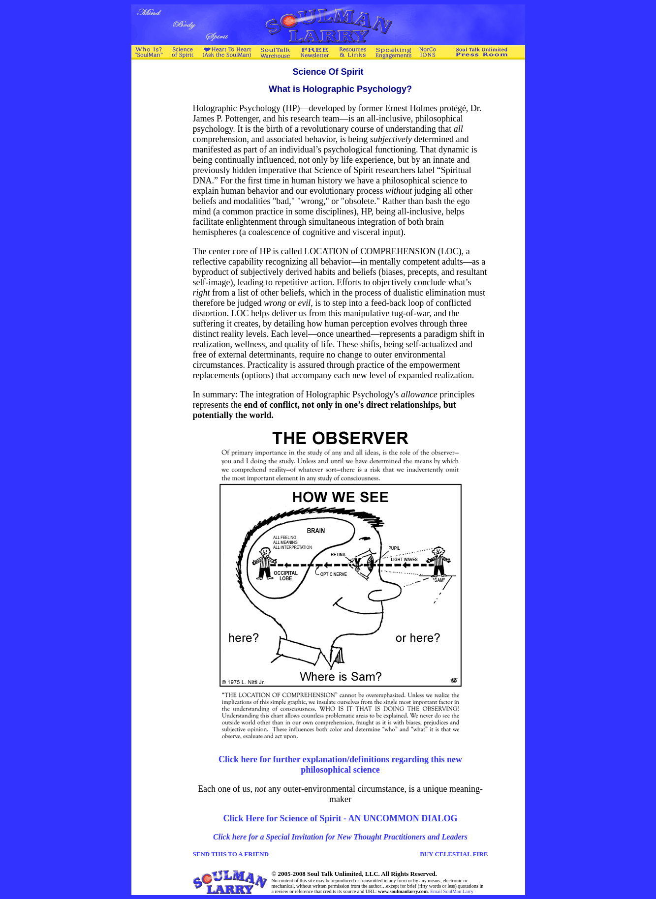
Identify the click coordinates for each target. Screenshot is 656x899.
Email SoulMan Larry (451, 891)
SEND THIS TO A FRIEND (231, 854)
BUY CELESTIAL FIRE (454, 854)
